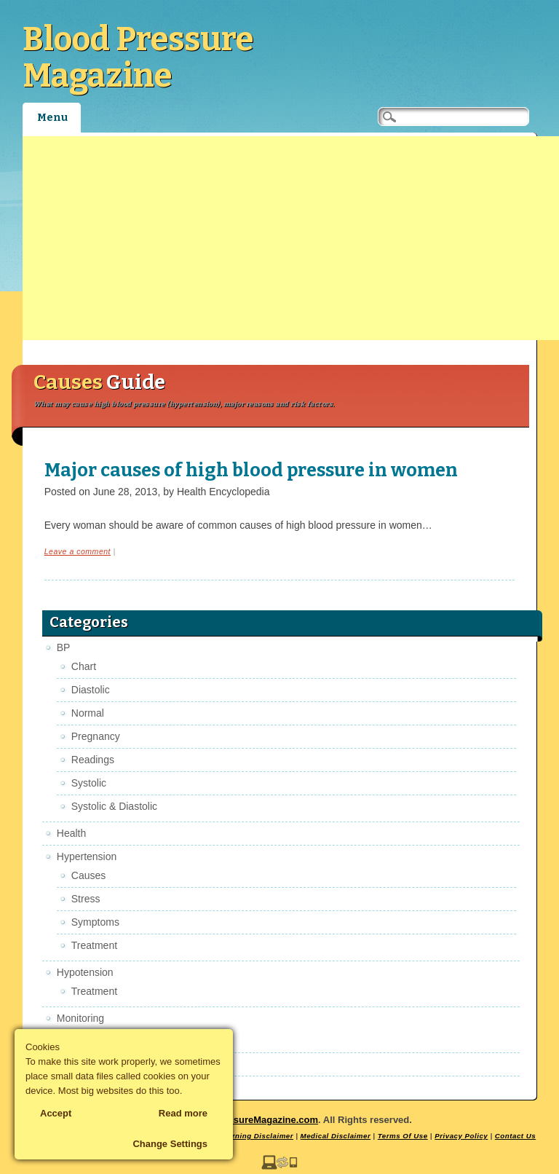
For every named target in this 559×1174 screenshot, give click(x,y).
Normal (87, 713)
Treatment (94, 945)
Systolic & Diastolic (114, 806)
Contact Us (515, 1136)
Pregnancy (95, 736)
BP (64, 647)
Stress (85, 899)
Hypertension (87, 856)
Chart (83, 666)
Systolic (88, 783)
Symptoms (95, 922)
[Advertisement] (291, 238)
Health (71, 833)
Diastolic (90, 690)
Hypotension (85, 972)
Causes (88, 875)
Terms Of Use (403, 1136)
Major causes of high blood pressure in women (251, 470)
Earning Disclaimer (258, 1136)
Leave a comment (77, 551)
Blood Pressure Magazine (138, 57)
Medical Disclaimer (336, 1136)
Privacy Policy (461, 1136)
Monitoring (80, 1018)
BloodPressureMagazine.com (252, 1119)
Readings (92, 759)
